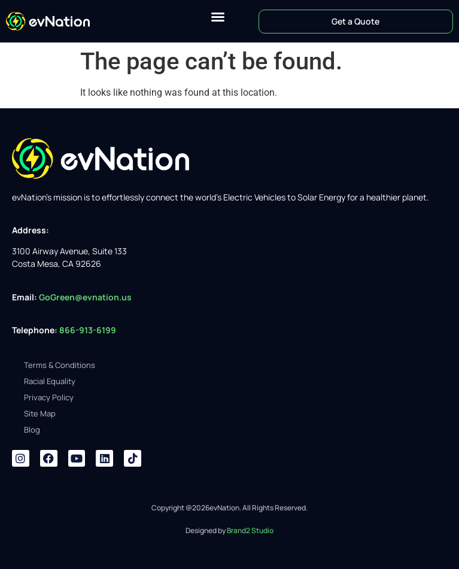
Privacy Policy (49, 397)
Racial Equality (49, 381)
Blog (32, 429)
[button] (218, 17)
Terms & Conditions (59, 365)
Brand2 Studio (250, 530)
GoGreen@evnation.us (85, 297)
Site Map (40, 413)
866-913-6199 (88, 330)
